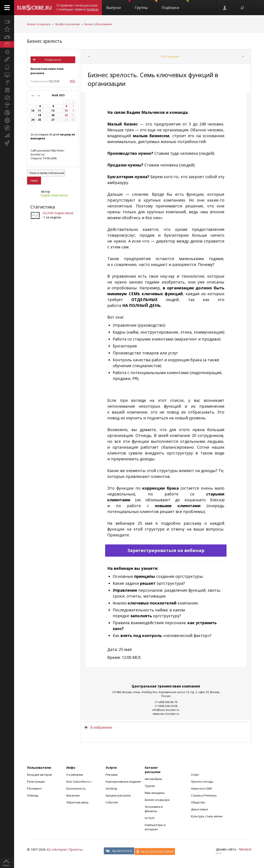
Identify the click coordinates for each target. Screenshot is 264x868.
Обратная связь (77, 802)
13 (52, 110)
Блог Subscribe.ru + (79, 781)
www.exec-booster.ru (166, 714)
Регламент (34, 788)
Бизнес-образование (98, 24)
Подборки (175, 5)
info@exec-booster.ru (165, 710)
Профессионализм (67, 24)
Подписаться (53, 60)
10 (32, 110)
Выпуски (118, 5)
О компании (74, 775)
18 (39, 115)
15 (66, 110)
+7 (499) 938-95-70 (166, 702)
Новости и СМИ (201, 788)
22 (66, 115)
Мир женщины (155, 793)
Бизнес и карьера (38, 24)
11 (39, 110)
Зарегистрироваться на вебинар (165, 550)
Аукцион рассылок (118, 795)
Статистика (42, 207)
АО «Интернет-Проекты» (64, 849)
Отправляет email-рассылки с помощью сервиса (77, 7)
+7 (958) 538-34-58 (166, 706)
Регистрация (36, 781)
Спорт (195, 775)
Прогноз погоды (202, 781)
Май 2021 (58, 95)
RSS (72, 81)
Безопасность (76, 788)
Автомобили (153, 779)
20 (52, 115)
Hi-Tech (150, 818)
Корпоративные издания (123, 781)
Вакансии (73, 795)
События (112, 802)
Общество (198, 802)
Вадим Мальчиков (54, 195)
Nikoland (245, 849)
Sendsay (111, 788)
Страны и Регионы (204, 795)
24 (32, 120)
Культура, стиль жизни (206, 816)
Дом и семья (199, 809)
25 (39, 120)
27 (52, 120)
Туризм (150, 786)
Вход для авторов (39, 775)
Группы (146, 5)
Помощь (33, 795)
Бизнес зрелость (44, 41)
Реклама (111, 775)
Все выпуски (170, 56)
